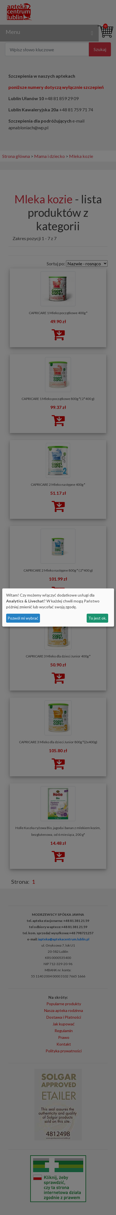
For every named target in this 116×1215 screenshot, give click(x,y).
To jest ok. (97, 618)
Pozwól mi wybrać (23, 618)
